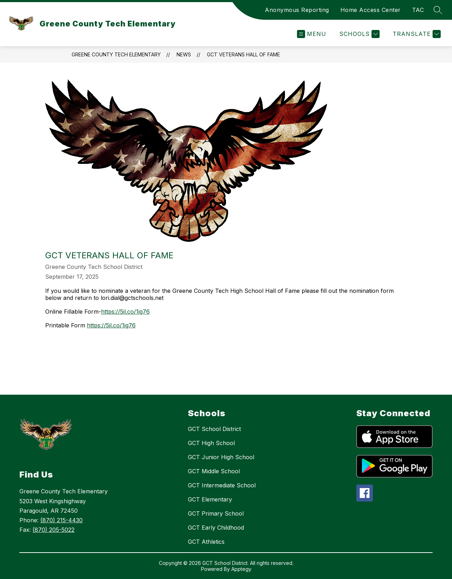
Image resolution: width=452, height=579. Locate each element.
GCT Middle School (214, 471)
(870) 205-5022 (53, 529)
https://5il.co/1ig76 (125, 311)
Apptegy (241, 569)
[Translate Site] (416, 34)
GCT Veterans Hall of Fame (243, 54)
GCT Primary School (216, 513)
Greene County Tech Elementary (116, 54)
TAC (418, 9)
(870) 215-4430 (61, 520)
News (184, 54)
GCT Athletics (206, 541)
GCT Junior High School (221, 457)
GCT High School (211, 442)
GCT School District (214, 428)
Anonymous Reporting (297, 9)
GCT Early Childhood (216, 527)
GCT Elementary (210, 499)
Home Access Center (370, 9)
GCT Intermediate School (222, 485)
